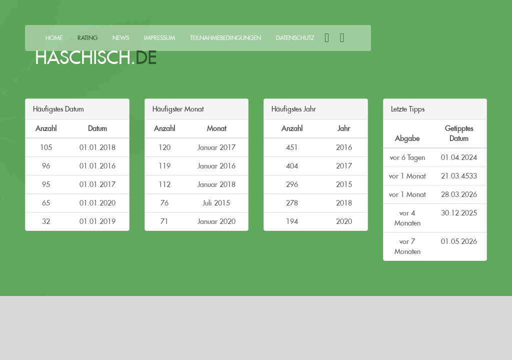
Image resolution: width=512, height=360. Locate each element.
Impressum (159, 38)
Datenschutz (295, 38)
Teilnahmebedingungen (225, 38)
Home (54, 38)
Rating (88, 38)
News (120, 38)
